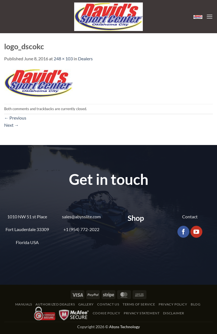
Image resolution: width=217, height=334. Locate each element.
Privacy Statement (141, 313)
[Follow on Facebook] (183, 232)
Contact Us (108, 304)
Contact (190, 216)
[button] (197, 16)
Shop (136, 217)
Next (11, 125)
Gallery (86, 304)
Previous (15, 117)
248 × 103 (63, 58)
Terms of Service (139, 304)
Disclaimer (173, 313)
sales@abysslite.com (81, 216)
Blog (195, 304)
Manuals (23, 304)
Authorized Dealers (55, 304)
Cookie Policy (106, 313)
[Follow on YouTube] (196, 232)
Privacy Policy (173, 304)
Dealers (85, 58)
